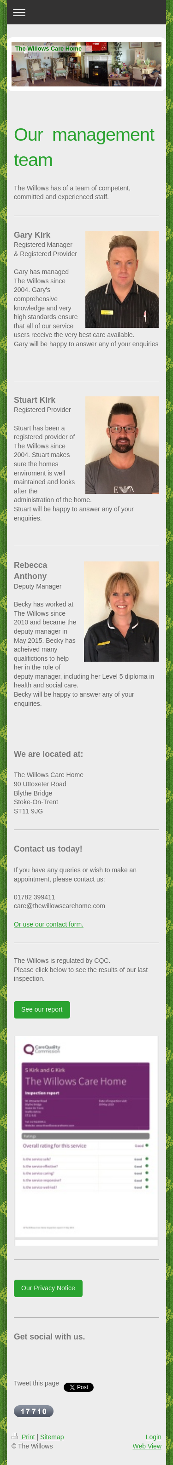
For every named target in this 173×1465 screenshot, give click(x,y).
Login (153, 1437)
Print (24, 1437)
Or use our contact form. (49, 924)
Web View (146, 1446)
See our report (42, 1009)
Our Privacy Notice (48, 1288)
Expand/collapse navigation (86, 12)
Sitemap (52, 1437)
